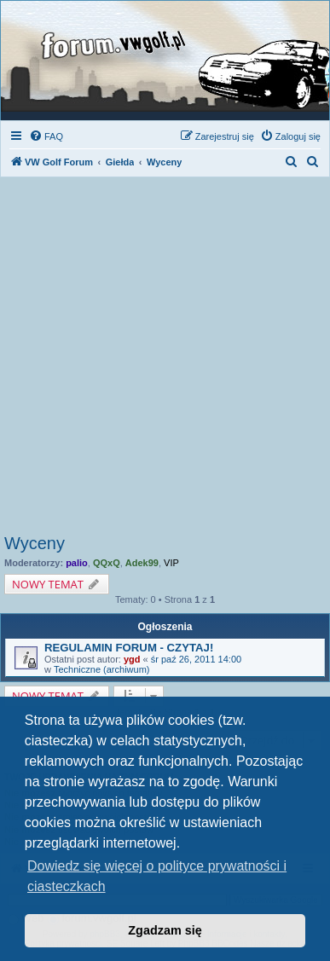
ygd (132, 659)
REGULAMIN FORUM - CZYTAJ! (128, 647)
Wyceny (34, 543)
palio (77, 563)
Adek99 (142, 563)
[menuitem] (46, 136)
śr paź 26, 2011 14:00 (196, 659)
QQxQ (106, 563)
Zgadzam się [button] (164, 930)
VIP (171, 563)
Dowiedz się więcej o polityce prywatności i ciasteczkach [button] (157, 876)
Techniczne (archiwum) (101, 669)
